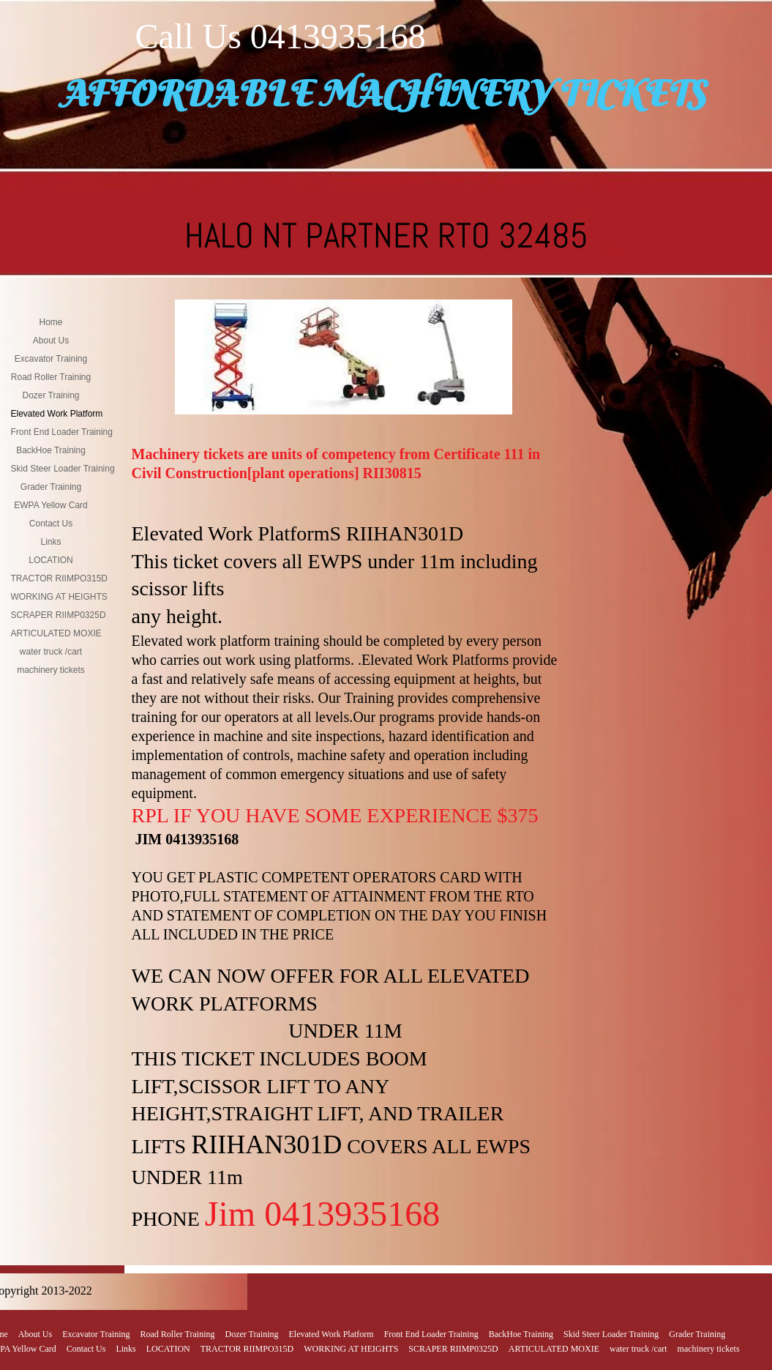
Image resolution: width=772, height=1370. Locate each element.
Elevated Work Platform (57, 414)
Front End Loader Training (62, 432)
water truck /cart (51, 652)
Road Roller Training (51, 377)
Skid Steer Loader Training (63, 469)
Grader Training (50, 487)
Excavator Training (51, 359)
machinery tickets (51, 670)
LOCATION (50, 560)
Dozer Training (50, 395)
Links (50, 542)
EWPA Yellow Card (51, 505)
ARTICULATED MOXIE (56, 633)
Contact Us (50, 523)
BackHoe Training (51, 450)
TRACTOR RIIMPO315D (59, 578)
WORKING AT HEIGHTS (59, 597)
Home (50, 322)
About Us (51, 340)
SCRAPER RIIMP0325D (58, 615)
